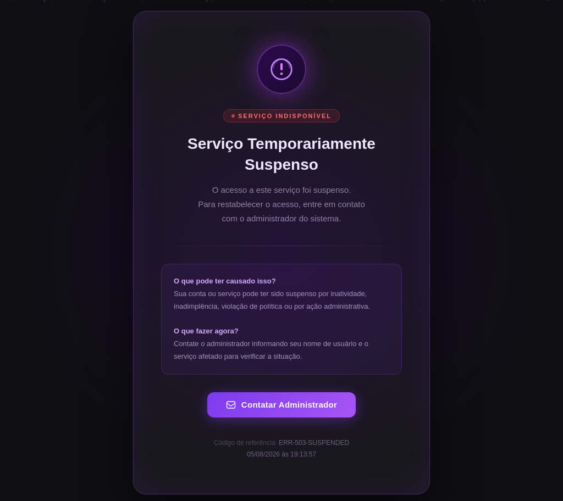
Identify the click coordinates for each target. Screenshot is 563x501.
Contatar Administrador (281, 405)
